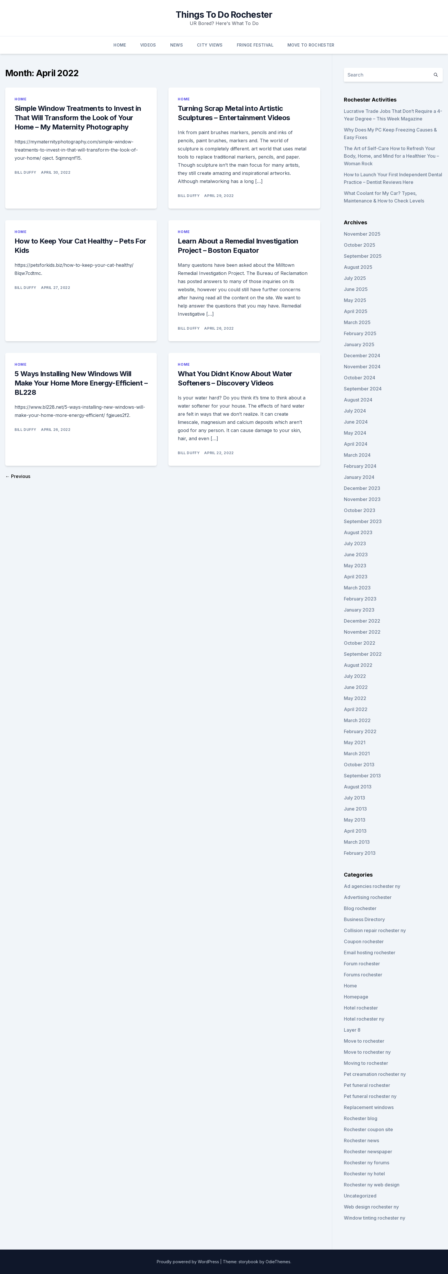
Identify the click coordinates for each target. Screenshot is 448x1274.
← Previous (17, 476)
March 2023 (357, 588)
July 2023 (355, 543)
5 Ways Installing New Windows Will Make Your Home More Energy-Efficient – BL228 (81, 383)
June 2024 (356, 422)
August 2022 (358, 665)
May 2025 (355, 300)
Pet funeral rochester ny (370, 1096)
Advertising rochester (368, 897)
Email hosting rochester (369, 952)
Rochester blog (360, 1118)
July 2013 (354, 798)
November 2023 (362, 499)
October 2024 (359, 378)
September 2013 (362, 776)
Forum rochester (362, 963)
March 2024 (357, 455)
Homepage (356, 997)
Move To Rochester (311, 44)
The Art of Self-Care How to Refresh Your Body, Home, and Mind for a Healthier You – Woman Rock (391, 155)
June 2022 (356, 687)
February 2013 (360, 853)
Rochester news (361, 1140)
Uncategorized (360, 1196)
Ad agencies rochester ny (372, 886)
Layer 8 (352, 1030)
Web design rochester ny (371, 1207)
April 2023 (355, 577)
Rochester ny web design (371, 1185)
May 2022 (355, 698)
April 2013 (355, 831)
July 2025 (355, 278)
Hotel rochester (361, 1008)
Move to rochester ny (367, 1052)
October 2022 (359, 643)
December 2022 (362, 621)
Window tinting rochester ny (374, 1218)
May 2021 (354, 742)
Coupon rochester (364, 941)
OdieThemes (278, 1261)
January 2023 (359, 610)
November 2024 (362, 366)
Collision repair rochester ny (375, 930)
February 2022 (360, 731)
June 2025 (356, 289)
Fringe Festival (255, 44)
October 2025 (359, 245)
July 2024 (355, 411)
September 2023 (363, 521)
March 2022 (357, 720)
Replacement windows (369, 1107)
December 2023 (362, 488)
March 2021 (357, 753)
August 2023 (358, 532)
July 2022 (355, 676)
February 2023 (360, 599)
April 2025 (355, 311)
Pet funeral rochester (367, 1085)
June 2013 (355, 809)
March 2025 (357, 322)
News (176, 44)
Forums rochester (363, 975)
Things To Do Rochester (224, 14)
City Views (210, 44)
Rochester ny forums (366, 1162)
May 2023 (355, 565)
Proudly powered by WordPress (188, 1261)
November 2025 (362, 234)
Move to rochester (364, 1041)
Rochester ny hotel (364, 1174)
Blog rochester (360, 908)
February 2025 (360, 333)
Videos (148, 44)
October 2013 (359, 764)
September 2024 (363, 389)
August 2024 (358, 400)
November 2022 (362, 632)
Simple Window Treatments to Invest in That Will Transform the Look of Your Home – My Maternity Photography (78, 117)
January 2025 (359, 344)
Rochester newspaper (368, 1151)
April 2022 (355, 709)
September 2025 (363, 256)
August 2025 (358, 267)
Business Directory (364, 919)
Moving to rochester (366, 1063)
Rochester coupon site (368, 1129)
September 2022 (363, 654)
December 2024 (362, 355)
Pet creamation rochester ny (375, 1074)
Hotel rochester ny (364, 1019)
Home (119, 44)
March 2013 (357, 842)
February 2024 (360, 466)
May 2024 (355, 433)
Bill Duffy (25, 172)
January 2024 (359, 477)
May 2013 (354, 820)
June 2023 (356, 554)
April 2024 (355, 444)
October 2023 (359, 510)
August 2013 (357, 787)
